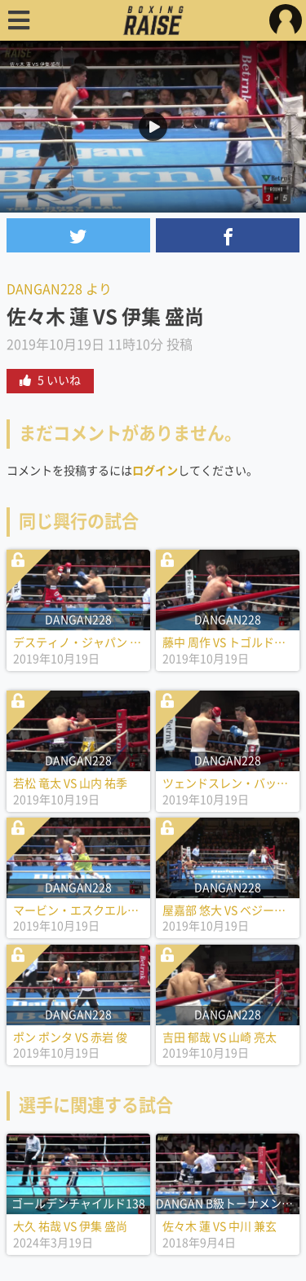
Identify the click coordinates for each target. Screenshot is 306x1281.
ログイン (155, 470)
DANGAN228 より (59, 289)
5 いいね (50, 380)
